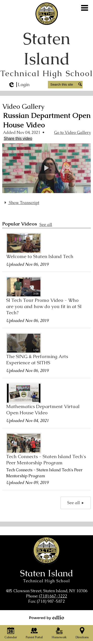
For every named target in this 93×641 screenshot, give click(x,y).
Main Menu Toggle (84, 8)
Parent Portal (34, 633)
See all (45, 224)
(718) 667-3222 (53, 596)
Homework (59, 633)
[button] (46, 168)
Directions (82, 633)
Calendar (10, 633)
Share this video (18, 138)
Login (19, 84)
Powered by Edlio (46, 617)
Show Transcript (21, 202)
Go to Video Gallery (72, 132)
